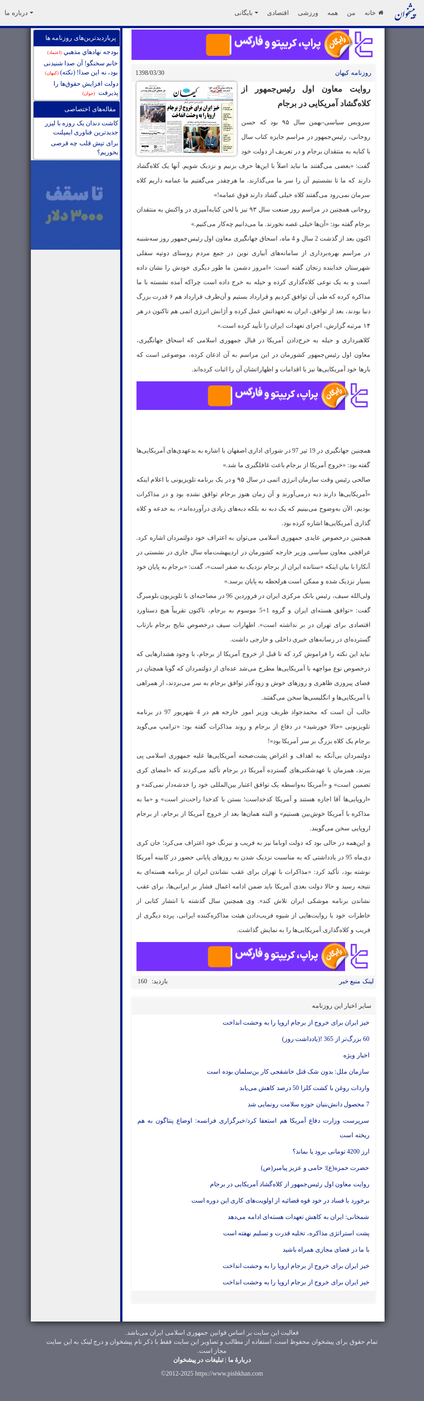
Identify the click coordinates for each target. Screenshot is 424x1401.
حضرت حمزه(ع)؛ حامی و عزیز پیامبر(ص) (315, 1167)
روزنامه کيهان (353, 72)
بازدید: (160, 981)
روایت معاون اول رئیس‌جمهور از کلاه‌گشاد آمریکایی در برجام (290, 1184)
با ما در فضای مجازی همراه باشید (326, 1249)
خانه (374, 12)
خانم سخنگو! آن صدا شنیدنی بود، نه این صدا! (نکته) (81, 68)
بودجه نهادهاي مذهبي (82, 52)
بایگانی (246, 12)
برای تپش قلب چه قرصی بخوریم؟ (84, 148)
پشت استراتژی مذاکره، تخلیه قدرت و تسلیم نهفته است (296, 1233)
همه (332, 12)
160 (142, 981)
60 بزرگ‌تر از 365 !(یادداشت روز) (326, 1039)
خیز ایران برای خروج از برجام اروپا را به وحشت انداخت (296, 1022)
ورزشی (308, 12)
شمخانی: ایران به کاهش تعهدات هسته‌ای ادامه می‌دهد (298, 1217)
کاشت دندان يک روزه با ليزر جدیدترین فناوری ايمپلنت (81, 128)
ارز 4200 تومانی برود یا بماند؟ (331, 1151)
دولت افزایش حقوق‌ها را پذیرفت (86, 88)
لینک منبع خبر (356, 981)
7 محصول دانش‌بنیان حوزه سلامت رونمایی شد (309, 1104)
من (351, 12)
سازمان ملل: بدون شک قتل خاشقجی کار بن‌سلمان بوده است (288, 1071)
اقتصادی (278, 12)
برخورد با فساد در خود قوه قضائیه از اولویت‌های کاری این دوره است (280, 1200)
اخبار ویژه (356, 1055)
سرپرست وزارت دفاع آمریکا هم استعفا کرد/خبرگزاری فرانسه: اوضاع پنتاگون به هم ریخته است (253, 1128)
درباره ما (19, 12)
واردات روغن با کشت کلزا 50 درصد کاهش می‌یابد (304, 1088)
